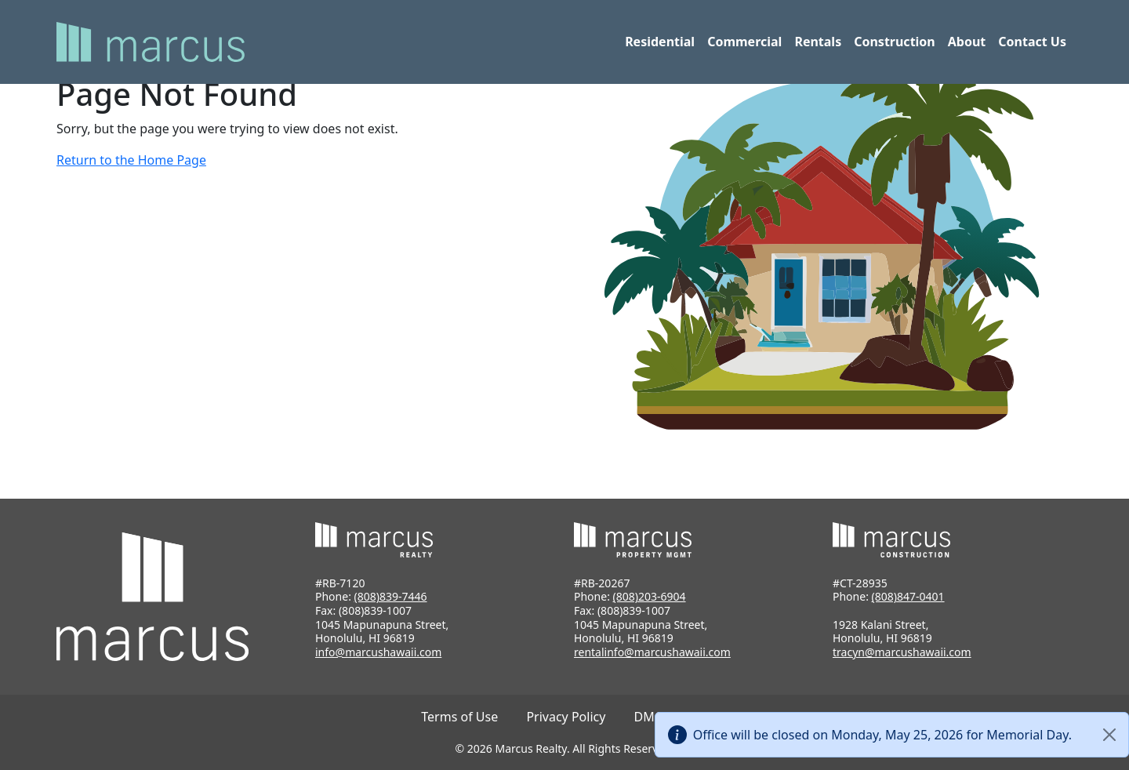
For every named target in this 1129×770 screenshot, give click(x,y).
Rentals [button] (817, 41)
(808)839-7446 (390, 596)
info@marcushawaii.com (378, 652)
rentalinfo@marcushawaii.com (652, 652)
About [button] (967, 41)
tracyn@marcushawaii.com (902, 652)
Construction (894, 41)
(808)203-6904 (649, 596)
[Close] (1109, 735)
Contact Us (1032, 41)
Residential (660, 41)
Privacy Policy (565, 716)
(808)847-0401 (908, 596)
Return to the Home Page (131, 160)
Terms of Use (459, 716)
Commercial (744, 41)
